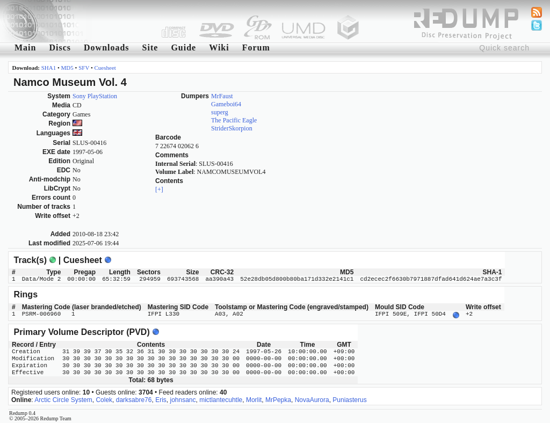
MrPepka (278, 399)
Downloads (106, 47)
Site (150, 47)
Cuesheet (105, 67)
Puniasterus (349, 399)
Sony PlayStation (95, 96)
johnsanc (183, 399)
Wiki (219, 47)
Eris (161, 399)
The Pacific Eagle (234, 120)
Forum (256, 47)
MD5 (67, 67)
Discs (60, 47)
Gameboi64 (226, 104)
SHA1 (48, 67)
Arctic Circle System (63, 399)
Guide (183, 47)
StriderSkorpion (231, 128)
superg (219, 112)
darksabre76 (134, 399)
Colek (104, 399)
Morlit (254, 399)
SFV (83, 67)
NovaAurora (312, 399)
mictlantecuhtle (220, 399)
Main (25, 47)
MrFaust (222, 96)
